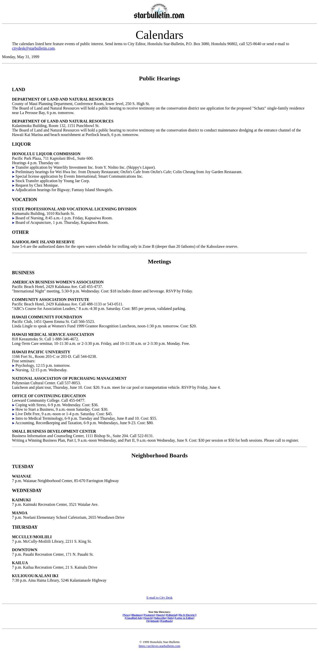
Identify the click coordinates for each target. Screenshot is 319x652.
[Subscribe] (160, 617)
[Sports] (160, 614)
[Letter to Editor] (184, 617)
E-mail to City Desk (159, 597)
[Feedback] (166, 620)
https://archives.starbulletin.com (159, 646)
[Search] (148, 617)
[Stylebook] (152, 620)
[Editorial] (171, 614)
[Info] (170, 617)
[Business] (137, 614)
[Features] (149, 614)
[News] (127, 614)
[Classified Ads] (134, 617)
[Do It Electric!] (187, 614)
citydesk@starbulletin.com (33, 48)
